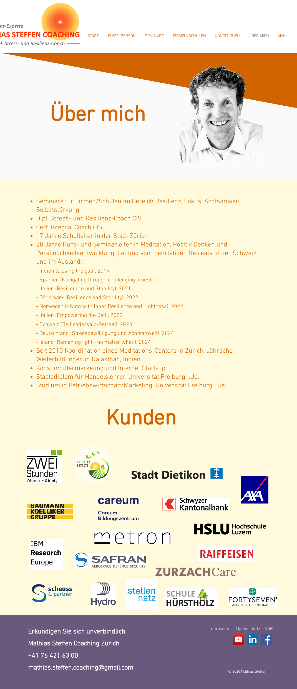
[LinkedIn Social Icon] (252, 639)
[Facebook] (266, 639)
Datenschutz (248, 629)
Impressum (219, 629)
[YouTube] (238, 639)
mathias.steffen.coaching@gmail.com (80, 668)
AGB (269, 629)
